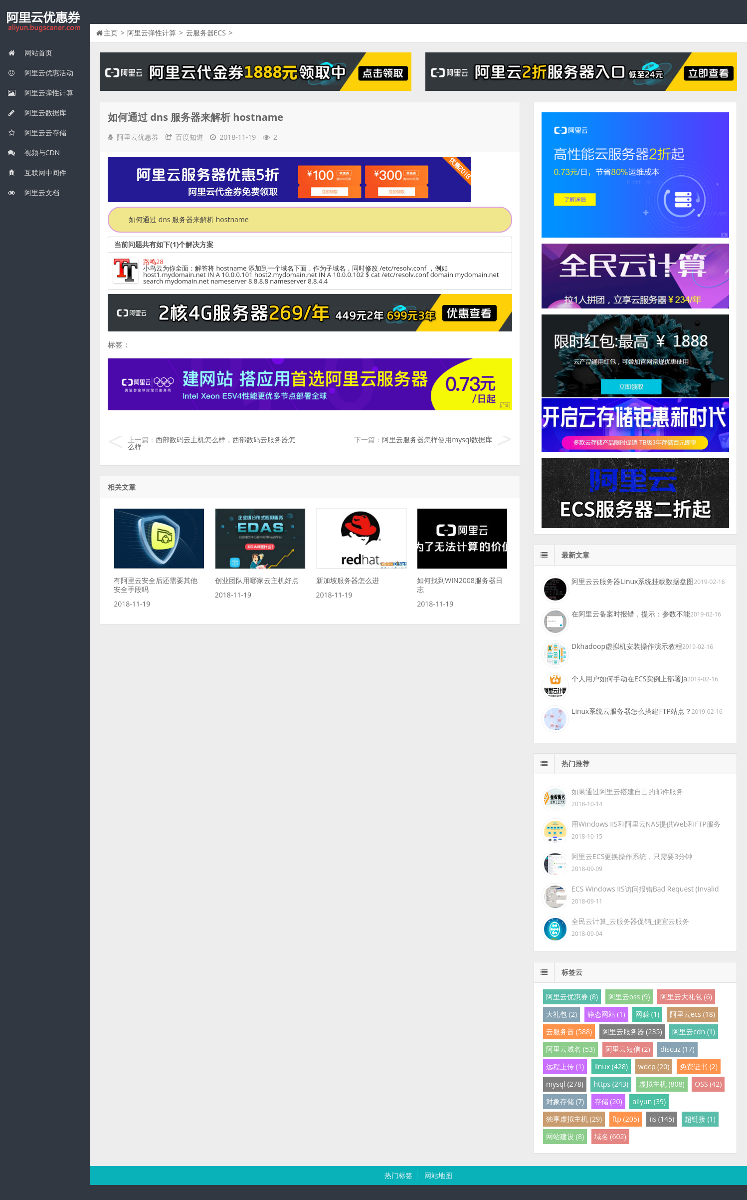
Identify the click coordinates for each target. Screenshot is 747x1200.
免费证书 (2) (699, 1066)
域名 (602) (610, 1136)
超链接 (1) (700, 1119)
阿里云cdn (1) (693, 1031)
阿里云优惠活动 (40, 72)
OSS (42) (708, 1084)
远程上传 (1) (565, 1066)
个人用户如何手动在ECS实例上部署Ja (629, 678)
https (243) (610, 1084)
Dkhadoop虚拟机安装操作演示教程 (626, 646)
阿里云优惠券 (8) (572, 996)
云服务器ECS (206, 32)
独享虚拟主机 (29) (574, 1119)
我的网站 (45, 22)
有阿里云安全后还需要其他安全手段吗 (155, 585)
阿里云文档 (33, 192)
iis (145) (661, 1119)
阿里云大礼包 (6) (686, 996)
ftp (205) (625, 1119)
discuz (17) (677, 1049)
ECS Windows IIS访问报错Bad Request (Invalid (645, 889)
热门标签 (398, 1175)
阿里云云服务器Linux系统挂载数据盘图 (632, 581)
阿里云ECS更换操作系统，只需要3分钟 (631, 856)
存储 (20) (608, 1101)
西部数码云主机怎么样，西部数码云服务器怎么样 (211, 443)
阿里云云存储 (36, 132)
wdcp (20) (654, 1066)
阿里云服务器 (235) (632, 1031)
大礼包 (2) (561, 1014)
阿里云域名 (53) (570, 1049)
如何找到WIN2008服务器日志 (459, 585)
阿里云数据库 (36, 112)
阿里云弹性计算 (40, 92)
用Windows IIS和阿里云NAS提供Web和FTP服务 (645, 824)
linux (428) (611, 1066)
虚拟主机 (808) (662, 1084)
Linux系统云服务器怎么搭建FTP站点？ (631, 711)
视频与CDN (33, 152)
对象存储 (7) (565, 1101)
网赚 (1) (647, 1014)
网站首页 (29, 52)
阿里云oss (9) (629, 996)
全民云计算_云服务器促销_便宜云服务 (630, 921)
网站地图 (438, 1175)
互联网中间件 (36, 172)
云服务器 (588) (569, 1031)
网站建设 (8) (565, 1136)
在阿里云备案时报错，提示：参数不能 (630, 613)
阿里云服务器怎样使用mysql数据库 (437, 439)
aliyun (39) (649, 1101)
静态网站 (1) (606, 1014)
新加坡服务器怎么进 (347, 580)
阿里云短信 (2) (627, 1049)
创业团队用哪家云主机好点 (257, 580)
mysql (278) (564, 1084)
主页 (111, 32)
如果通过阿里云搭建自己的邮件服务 (627, 791)
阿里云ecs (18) (692, 1014)
